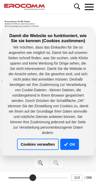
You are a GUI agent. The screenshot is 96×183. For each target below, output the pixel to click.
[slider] (32, 177)
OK (69, 144)
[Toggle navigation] (89, 7)
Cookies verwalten (38, 144)
